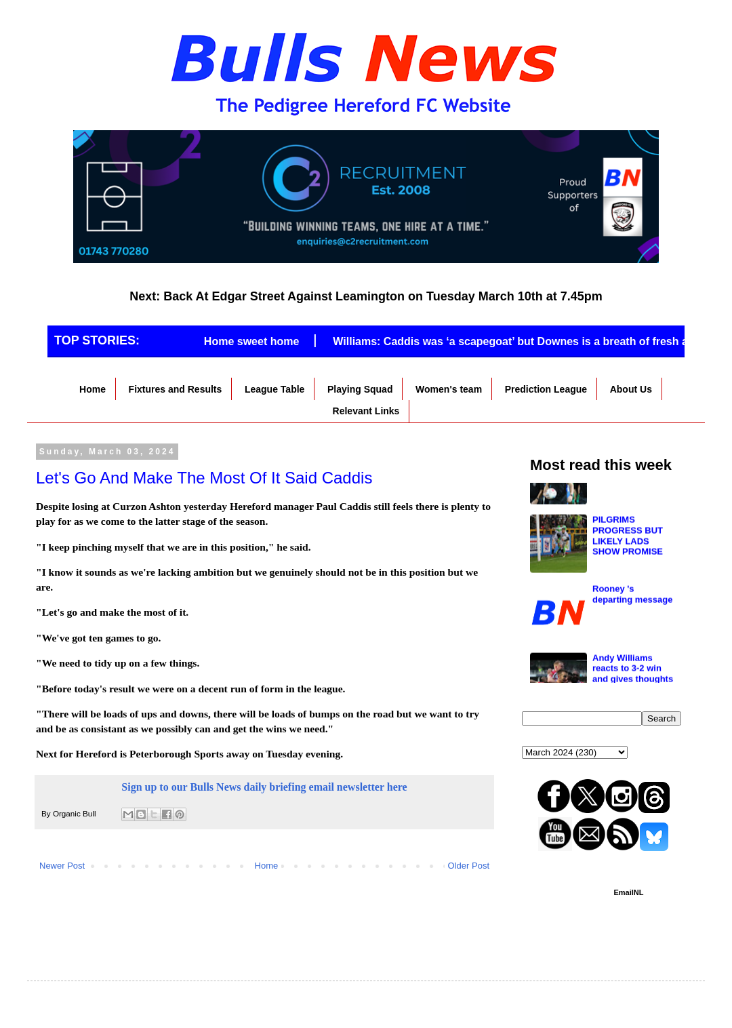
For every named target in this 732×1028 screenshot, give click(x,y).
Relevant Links (366, 411)
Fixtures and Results (175, 389)
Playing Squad (359, 389)
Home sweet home (267, 341)
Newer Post (62, 866)
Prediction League (546, 389)
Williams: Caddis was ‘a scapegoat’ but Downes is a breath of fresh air (530, 341)
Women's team (448, 389)
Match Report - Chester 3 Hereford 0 (632, 640)
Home (92, 389)
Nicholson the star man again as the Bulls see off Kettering (630, 576)
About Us (631, 389)
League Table (274, 389)
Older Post (468, 866)
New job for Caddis (632, 492)
